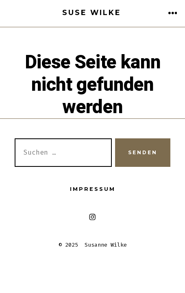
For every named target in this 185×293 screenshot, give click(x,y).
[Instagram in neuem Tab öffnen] (92, 217)
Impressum (92, 189)
